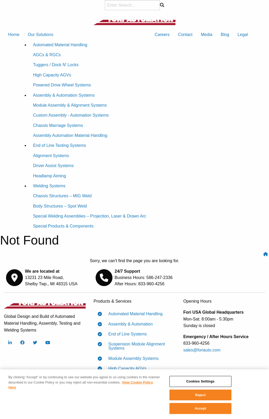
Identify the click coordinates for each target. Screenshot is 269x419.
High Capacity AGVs (125, 368)
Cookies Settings (200, 383)
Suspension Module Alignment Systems (134, 346)
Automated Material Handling (133, 314)
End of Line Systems (125, 334)
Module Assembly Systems (131, 358)
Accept (200, 410)
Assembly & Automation (128, 324)
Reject (200, 397)
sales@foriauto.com (202, 350)
